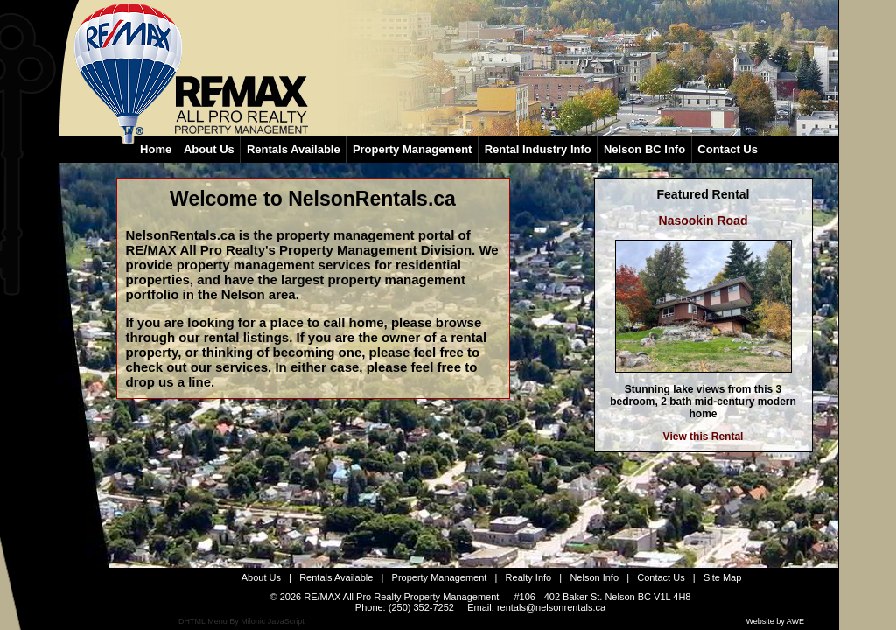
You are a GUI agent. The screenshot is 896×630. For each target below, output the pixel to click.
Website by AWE (775, 621)
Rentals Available (336, 577)
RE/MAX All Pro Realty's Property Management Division (299, 249)
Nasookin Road (703, 221)
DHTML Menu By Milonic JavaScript (241, 621)
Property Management (439, 577)
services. (243, 367)
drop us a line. (170, 381)
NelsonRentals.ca (372, 198)
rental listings (247, 337)
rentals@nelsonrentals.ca (551, 607)
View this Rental (703, 436)
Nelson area (258, 294)
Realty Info (529, 577)
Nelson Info (594, 577)
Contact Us (660, 577)
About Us (261, 577)
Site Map (722, 577)
